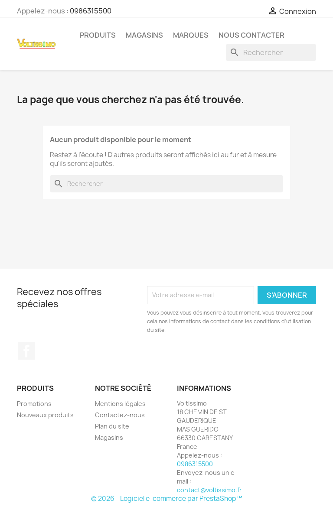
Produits (98, 35)
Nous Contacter (251, 35)
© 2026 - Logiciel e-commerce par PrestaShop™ (166, 498)
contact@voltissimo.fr (209, 490)
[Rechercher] (271, 52)
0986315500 (90, 11)
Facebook (26, 351)
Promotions (34, 404)
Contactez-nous (120, 415)
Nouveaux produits (45, 415)
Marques (191, 35)
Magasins (144, 35)
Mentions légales (120, 404)
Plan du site (112, 426)
